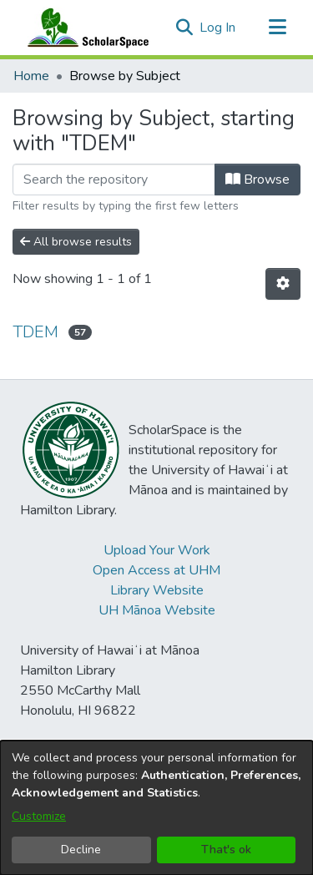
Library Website (157, 590)
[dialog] (156, 808)
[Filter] (114, 179)
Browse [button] (257, 179)
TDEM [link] (35, 332)
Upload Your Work (156, 550)
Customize (39, 816)
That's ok (226, 849)
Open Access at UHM (156, 570)
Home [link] (31, 76)
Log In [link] (218, 27)
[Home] (84, 27)
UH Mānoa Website (156, 610)
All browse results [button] (76, 242)
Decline (81, 849)
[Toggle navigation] (277, 27)
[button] (184, 28)
